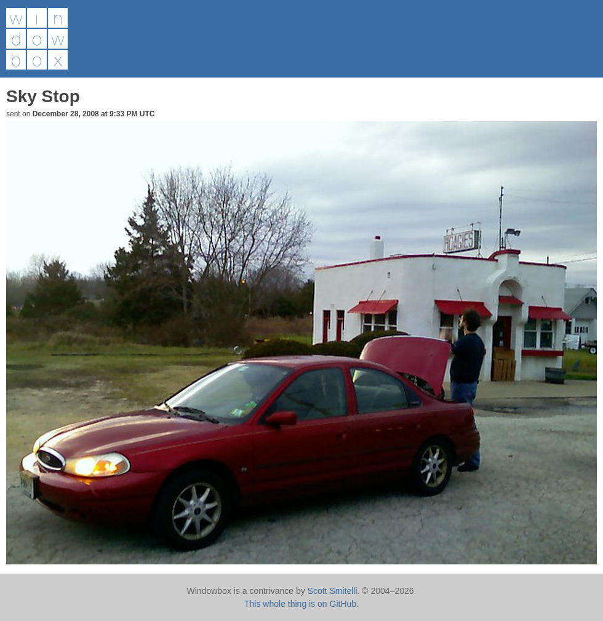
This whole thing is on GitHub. (301, 604)
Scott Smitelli (332, 591)
